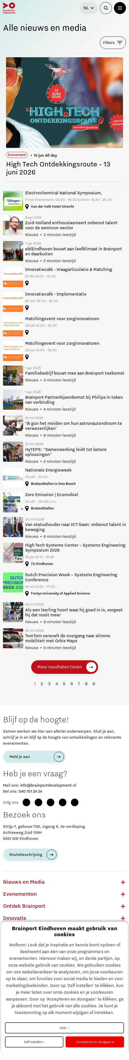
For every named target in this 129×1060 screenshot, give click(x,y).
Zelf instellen (33, 1042)
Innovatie (14, 918)
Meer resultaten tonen (59, 667)
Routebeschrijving (25, 854)
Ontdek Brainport (24, 906)
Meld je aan (19, 756)
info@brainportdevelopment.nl (48, 785)
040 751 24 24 (30, 791)
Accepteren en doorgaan (93, 1042)
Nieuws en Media (24, 882)
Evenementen (20, 894)
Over (63, 1028)
